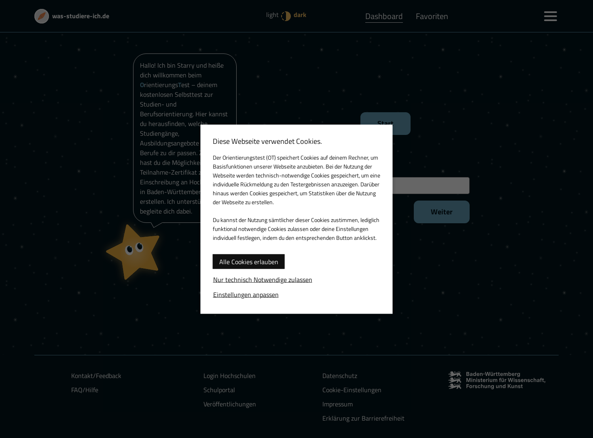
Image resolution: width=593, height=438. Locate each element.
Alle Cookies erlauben (248, 261)
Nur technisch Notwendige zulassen (262, 279)
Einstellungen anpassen (246, 294)
